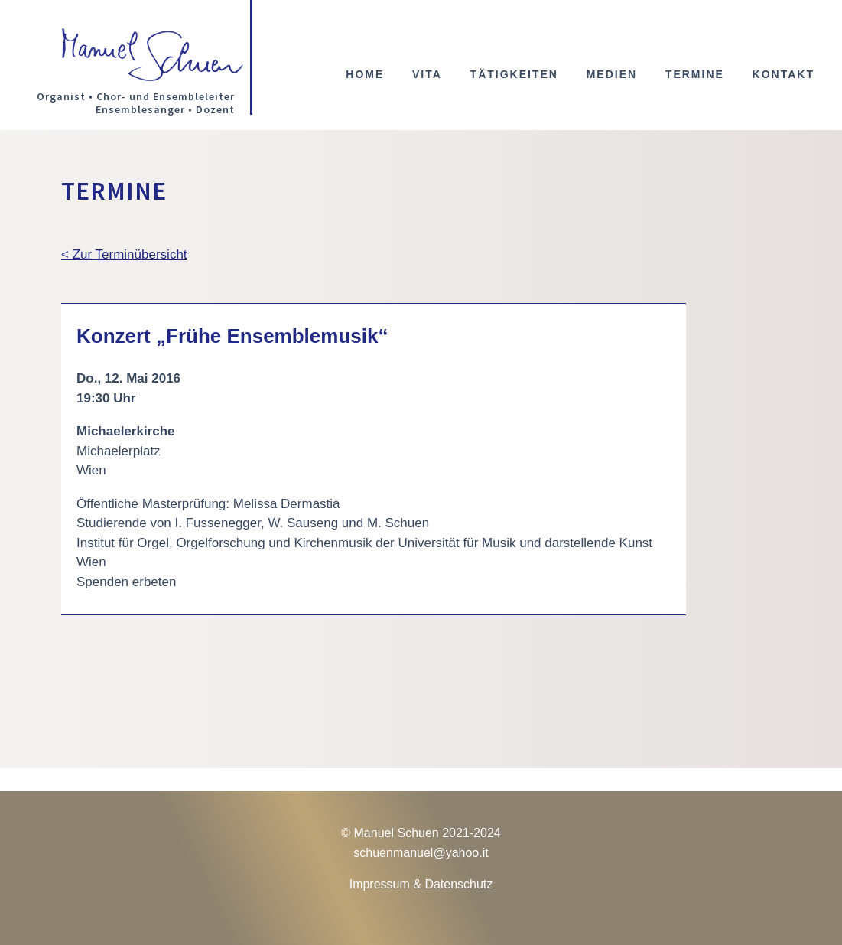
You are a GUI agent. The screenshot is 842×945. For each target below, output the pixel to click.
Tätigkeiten (514, 74)
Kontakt (783, 74)
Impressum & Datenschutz (421, 884)
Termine (694, 74)
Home (365, 74)
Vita (427, 74)
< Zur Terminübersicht (124, 254)
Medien (612, 74)
